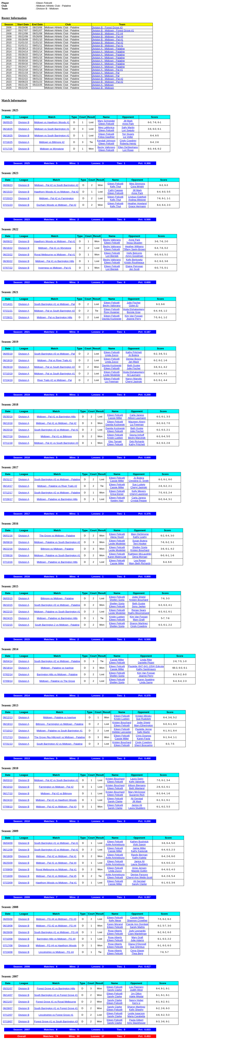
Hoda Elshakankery (133, 309)
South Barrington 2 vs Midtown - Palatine (57, 624)
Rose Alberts (115, 930)
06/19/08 (8, 925)
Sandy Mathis (137, 927)
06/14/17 (8, 486)
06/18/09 (8, 856)
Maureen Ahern (136, 421)
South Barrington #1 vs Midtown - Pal (54, 304)
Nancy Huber (136, 1000)
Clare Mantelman (137, 933)
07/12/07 (8, 1014)
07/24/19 (8, 380)
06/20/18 (8, 429)
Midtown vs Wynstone (52, 148)
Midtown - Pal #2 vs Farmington (56, 198)
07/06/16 (8, 555)
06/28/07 (8, 1008)
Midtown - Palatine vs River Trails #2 (57, 486)
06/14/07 (8, 995)
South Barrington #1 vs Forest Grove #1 (56, 1008)
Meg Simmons (137, 183)
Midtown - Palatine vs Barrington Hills (57, 499)
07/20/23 (8, 198)
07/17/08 (8, 945)
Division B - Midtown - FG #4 (107, 33)
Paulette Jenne (143, 729)
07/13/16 (8, 562)
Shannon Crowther (137, 920)
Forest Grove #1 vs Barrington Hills (56, 988)
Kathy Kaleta (139, 857)
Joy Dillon (136, 993)
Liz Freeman (111, 381)
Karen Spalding (146, 679)
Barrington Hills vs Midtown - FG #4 (56, 938)
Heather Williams (134, 246)
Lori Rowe (128, 150)
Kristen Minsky (144, 715)
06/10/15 (8, 605)
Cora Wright (137, 186)
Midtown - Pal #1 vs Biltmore (56, 436)
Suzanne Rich (136, 794)
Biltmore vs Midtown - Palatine (57, 548)
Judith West (136, 989)
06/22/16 (8, 548)
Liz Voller (128, 136)
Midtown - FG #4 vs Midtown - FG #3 (56, 919)
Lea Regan (140, 560)
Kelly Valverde (137, 781)
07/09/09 (8, 869)
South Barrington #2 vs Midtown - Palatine (57, 492)
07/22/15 (8, 624)
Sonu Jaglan (139, 606)
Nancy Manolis (134, 378)
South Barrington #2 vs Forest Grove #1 (56, 995)
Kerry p (136, 1003)
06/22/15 (8, 611)
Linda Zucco (111, 355)
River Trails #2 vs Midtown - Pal (54, 380)
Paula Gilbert (136, 1020)
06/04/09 (8, 843)
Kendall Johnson (106, 140)
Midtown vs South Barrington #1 (51, 129)
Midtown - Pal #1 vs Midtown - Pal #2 (56, 423)
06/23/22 (8, 254)
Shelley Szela (139, 547)
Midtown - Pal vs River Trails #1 (54, 360)
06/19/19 (8, 360)
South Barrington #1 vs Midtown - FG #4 (56, 932)
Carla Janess (137, 415)
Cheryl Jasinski (133, 381)
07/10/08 (8, 938)
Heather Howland (137, 203)
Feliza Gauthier (106, 136)
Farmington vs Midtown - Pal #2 (56, 786)
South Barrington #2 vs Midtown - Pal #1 (56, 429)
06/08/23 (8, 185)
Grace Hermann (137, 206)
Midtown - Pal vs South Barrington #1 (54, 373)
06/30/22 (8, 261)
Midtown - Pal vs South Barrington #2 (54, 310)
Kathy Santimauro (146, 669)
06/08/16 (8, 542)
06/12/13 (8, 717)
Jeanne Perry (133, 318)
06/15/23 (8, 191)
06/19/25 (8, 135)
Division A (23, 129)
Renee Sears (139, 610)
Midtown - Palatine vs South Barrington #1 (57, 555)
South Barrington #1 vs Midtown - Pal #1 (56, 843)
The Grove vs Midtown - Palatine (57, 535)
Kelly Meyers (139, 491)
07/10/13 (8, 730)
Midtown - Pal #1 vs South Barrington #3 (56, 443)
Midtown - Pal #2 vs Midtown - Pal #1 (56, 856)
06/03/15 (8, 598)
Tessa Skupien (134, 242)
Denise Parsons (139, 874)
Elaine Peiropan (134, 266)
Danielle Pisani (146, 662)
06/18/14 (8, 667)
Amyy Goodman (134, 255)
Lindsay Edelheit (137, 196)
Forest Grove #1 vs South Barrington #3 (56, 1021)
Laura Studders (136, 808)
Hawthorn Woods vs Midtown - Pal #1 (54, 241)
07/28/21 (8, 317)
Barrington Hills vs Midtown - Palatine (57, 674)
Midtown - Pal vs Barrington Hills (54, 317)
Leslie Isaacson (136, 1013)
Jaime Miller (139, 848)
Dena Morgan (139, 556)
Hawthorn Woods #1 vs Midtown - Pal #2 (56, 191)
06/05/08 (8, 919)
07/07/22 (8, 267)
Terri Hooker (140, 543)
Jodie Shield (138, 596)
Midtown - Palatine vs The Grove (57, 681)
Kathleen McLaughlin (139, 553)
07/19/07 (8, 1021)
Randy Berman (139, 854)
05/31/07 (8, 988)
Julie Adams (137, 940)
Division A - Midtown (103, 84)
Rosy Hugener (111, 312)
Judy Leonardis (137, 930)
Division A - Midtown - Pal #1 (107, 69)
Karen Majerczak (117, 556)
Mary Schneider (106, 120)
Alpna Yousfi (117, 536)
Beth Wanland (136, 788)
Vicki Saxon (139, 844)
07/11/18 (8, 443)
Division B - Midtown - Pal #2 (107, 42)
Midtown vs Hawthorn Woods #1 (51, 122)
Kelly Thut (115, 186)
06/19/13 (8, 724)
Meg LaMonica (106, 127)
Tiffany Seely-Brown (134, 249)
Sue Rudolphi (143, 718)
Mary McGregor (136, 792)
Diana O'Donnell (137, 944)
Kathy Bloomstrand (138, 613)
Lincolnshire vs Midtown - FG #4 (56, 952)
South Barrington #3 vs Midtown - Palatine (57, 479)
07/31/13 (8, 743)
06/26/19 (8, 367)
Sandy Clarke (115, 801)
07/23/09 (8, 882)
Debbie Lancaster (121, 732)
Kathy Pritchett (134, 352)
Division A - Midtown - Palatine (108, 48)
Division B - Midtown (103, 87)
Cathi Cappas (115, 190)
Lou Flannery (136, 987)
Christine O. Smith (139, 480)
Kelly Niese (115, 920)
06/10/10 (8, 786)
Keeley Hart (117, 500)
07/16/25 (8, 142)
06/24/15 (8, 618)
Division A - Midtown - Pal (105, 72)
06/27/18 (8, 436)
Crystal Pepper (139, 500)
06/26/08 (8, 932)
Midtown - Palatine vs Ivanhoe (57, 667)
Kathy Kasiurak (139, 851)
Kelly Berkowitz (134, 259)
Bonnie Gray (133, 312)
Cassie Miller (115, 417)
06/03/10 (8, 780)
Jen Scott (134, 269)
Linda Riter (146, 659)
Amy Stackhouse (136, 1022)
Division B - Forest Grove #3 (107, 27)
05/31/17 (8, 479)
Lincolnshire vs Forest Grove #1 (56, 1014)
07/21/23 (8, 205)
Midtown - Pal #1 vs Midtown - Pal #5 (56, 876)
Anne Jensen (139, 868)
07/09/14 (8, 681)
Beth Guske (133, 365)
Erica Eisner (117, 493)
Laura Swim (136, 778)
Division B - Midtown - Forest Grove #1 (113, 30)
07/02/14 (8, 674)
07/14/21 (8, 304)
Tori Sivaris (128, 134)
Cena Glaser (137, 950)
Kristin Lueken (115, 437)
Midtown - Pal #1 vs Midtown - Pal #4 (56, 862)
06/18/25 (8, 129)
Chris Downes (143, 735)
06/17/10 (8, 793)
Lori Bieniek (112, 255)
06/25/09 (8, 862)
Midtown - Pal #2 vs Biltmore (56, 793)
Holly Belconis (134, 253)
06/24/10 (8, 800)
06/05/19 (8, 353)
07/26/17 (8, 499)
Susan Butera (139, 540)
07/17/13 (8, 737)
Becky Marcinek (137, 437)
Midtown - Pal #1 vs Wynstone (54, 248)
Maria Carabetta (136, 1016)
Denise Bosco (133, 358)
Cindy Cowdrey (128, 140)
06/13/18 (8, 423)
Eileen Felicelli (106, 123)
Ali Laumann (133, 374)
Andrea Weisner (137, 199)
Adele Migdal (136, 996)
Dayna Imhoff (137, 434)
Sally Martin (128, 127)
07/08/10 (8, 806)
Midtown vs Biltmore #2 (51, 142)
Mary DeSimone (140, 534)
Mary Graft (138, 619)
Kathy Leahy (140, 536)
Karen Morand (115, 924)
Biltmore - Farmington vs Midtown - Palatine (59, 724)
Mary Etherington (143, 725)
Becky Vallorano (106, 147)
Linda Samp (146, 682)
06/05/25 (8, 122)
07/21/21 (8, 310)
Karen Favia (143, 738)
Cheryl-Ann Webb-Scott (139, 877)
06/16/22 (8, 248)
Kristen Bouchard (139, 550)
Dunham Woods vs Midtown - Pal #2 (56, 205)
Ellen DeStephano (128, 147)
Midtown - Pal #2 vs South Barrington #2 (56, 185)
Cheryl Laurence (139, 493)
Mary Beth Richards (139, 563)
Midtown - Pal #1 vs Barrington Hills (54, 261)
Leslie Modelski (111, 374)
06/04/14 (8, 661)
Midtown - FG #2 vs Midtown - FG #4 (56, 925)
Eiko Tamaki (115, 441)
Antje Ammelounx (115, 844)
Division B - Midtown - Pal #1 (107, 39)
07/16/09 (8, 876)
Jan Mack (133, 361)
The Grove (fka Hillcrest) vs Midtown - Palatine (59, 737)
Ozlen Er (134, 305)
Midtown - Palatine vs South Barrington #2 (57, 542)
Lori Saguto (128, 130)
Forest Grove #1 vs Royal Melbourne (56, 1001)
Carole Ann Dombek (137, 924)
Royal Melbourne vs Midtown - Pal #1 (54, 254)
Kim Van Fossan (134, 315)
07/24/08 (8, 952)
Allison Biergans (137, 785)
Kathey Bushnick (139, 841)
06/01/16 (8, 535)
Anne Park (128, 123)
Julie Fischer (133, 302)
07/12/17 (8, 492)
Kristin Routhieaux (134, 262)
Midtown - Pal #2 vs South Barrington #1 (56, 780)
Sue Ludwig (138, 484)
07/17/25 (8, 148)
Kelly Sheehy (136, 1009)
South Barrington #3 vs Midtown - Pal (54, 353)
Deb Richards (136, 441)
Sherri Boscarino (143, 745)
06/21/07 (8, 1001)
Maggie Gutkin (139, 870)
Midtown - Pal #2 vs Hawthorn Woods (56, 800)
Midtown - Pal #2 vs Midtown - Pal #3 (56, 806)
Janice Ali (137, 805)
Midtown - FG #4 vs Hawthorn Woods (56, 945)
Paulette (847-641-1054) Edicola (146, 666)
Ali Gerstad (137, 798)
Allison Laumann (137, 417)
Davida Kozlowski (111, 318)
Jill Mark (128, 120)
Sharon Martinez (139, 623)
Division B (23, 122)
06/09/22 (8, 241)
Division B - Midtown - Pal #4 (107, 36)
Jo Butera (133, 355)
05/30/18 (8, 416)
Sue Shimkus (137, 946)
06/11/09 (8, 849)
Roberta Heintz (128, 143)
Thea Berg (137, 953)
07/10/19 (8, 373)
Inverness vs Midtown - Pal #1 (54, 267)
